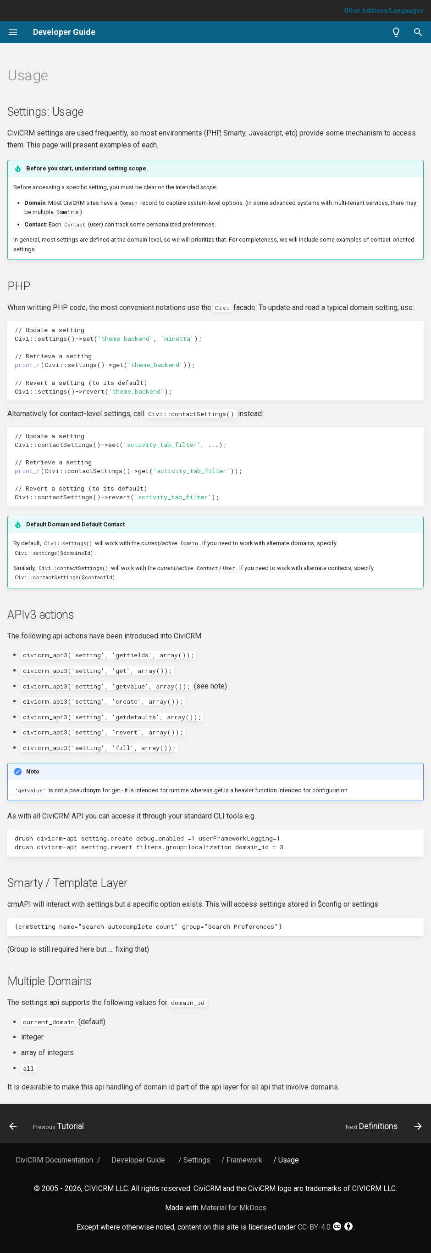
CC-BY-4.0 (326, 1226)
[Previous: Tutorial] (48, 1126)
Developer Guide (138, 1160)
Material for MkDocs (233, 1207)
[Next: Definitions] (381, 1126)
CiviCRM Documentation (54, 1160)
